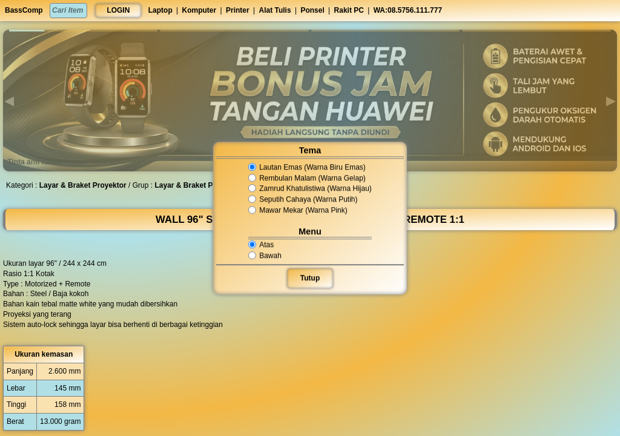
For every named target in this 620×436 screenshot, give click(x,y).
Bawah (265, 255)
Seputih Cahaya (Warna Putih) (303, 199)
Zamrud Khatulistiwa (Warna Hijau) (310, 189)
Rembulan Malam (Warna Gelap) (306, 178)
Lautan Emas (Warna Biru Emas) (306, 167)
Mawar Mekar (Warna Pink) (298, 210)
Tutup (310, 278)
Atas (261, 244)
